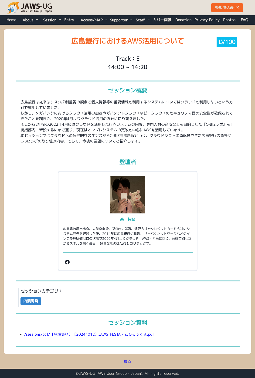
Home (11, 19)
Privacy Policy (207, 19)
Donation (183, 19)
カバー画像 (162, 19)
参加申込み (227, 7)
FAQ (244, 19)
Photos (229, 19)
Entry (69, 19)
